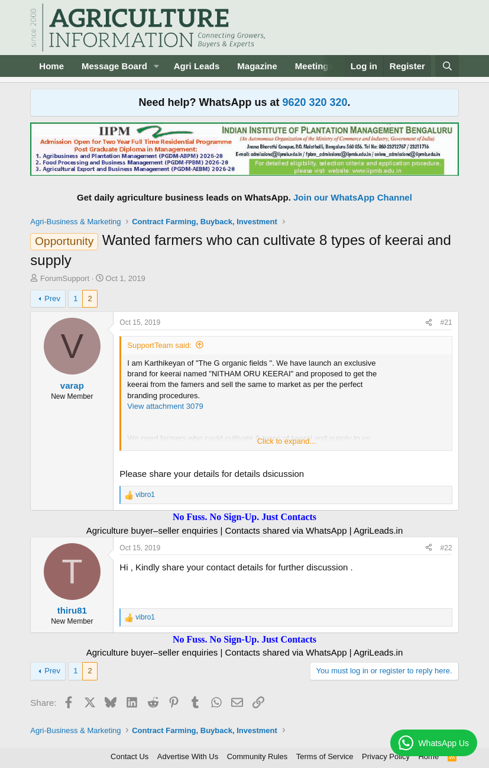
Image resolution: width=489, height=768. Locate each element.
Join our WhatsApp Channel (352, 197)
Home (51, 66)
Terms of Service (325, 756)
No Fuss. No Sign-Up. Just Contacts (244, 517)
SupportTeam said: (159, 345)
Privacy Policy (386, 756)
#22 (446, 548)
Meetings (314, 66)
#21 (446, 322)
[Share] (428, 323)
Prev (52, 298)
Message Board (114, 66)
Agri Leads (197, 66)
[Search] (446, 66)
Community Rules (257, 756)
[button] (156, 66)
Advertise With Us (187, 756)
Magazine (257, 66)
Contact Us (129, 756)
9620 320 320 (314, 102)
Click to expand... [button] (286, 441)
